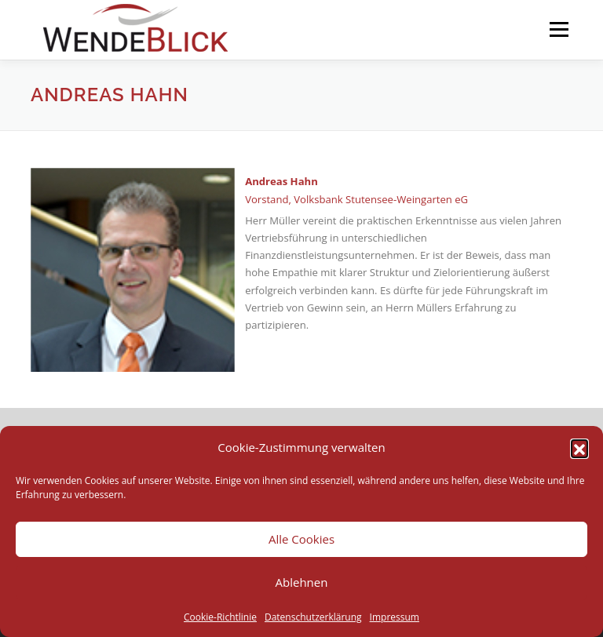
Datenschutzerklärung (313, 617)
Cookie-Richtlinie (220, 617)
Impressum (394, 617)
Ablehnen (302, 582)
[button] (579, 448)
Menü (558, 29)
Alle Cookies (301, 539)
